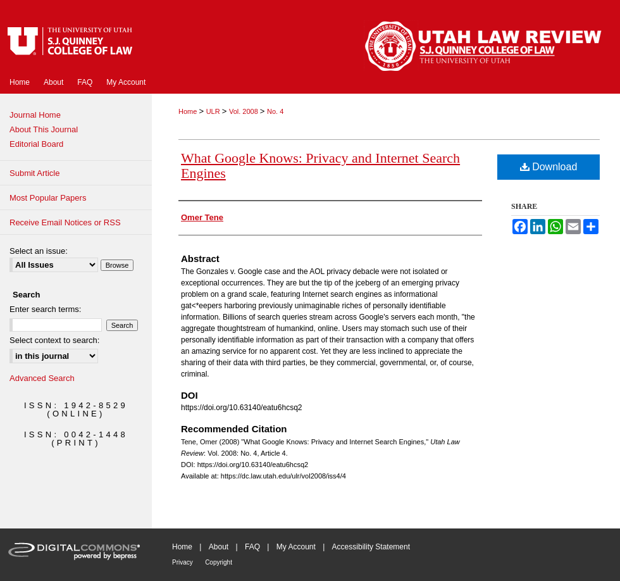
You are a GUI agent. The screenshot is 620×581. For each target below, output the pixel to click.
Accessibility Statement (371, 546)
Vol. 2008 (244, 111)
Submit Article (34, 173)
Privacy (182, 562)
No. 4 (275, 111)
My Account (296, 546)
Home (188, 111)
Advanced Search (42, 378)
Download (549, 166)
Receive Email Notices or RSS (65, 222)
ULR (214, 111)
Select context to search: (54, 340)
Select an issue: (38, 251)
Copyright (218, 562)
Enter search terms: (45, 309)
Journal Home (35, 115)
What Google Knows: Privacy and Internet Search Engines (320, 165)
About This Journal (43, 129)
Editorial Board (36, 144)
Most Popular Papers (47, 198)
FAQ (252, 546)
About (218, 546)
